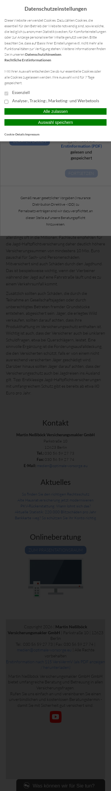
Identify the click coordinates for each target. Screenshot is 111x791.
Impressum (32, 134)
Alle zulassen (55, 111)
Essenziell (17, 92)
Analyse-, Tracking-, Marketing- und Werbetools (51, 101)
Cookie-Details (14, 134)
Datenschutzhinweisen (43, 54)
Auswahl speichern (55, 122)
